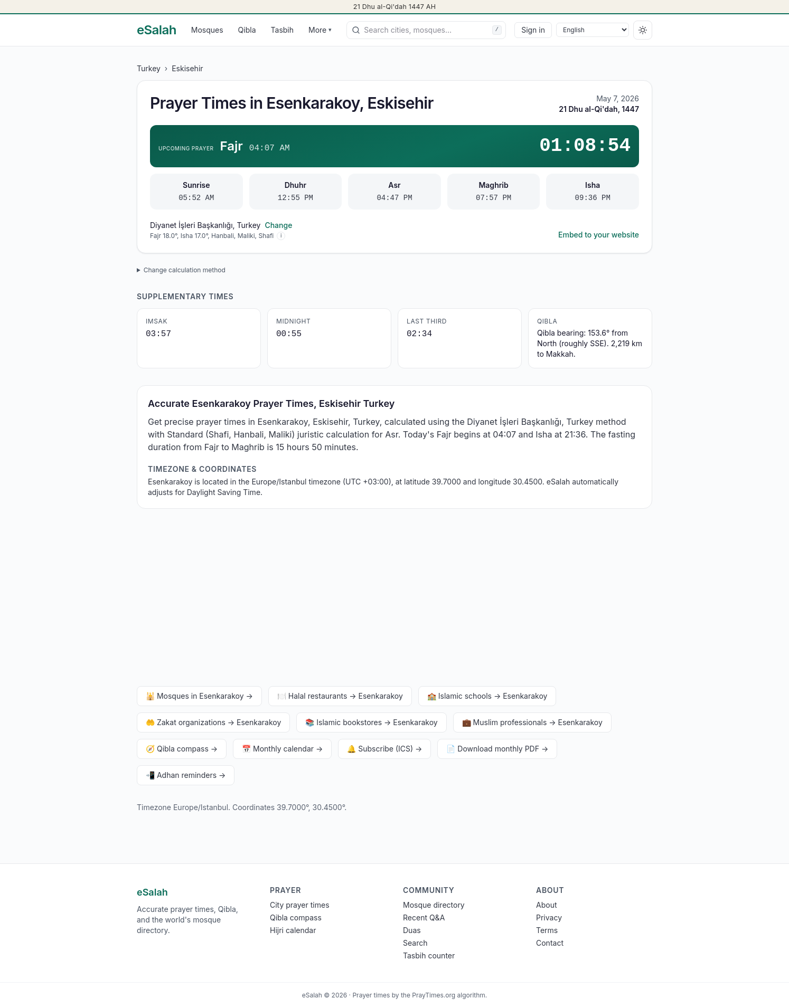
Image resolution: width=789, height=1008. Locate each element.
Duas (412, 930)
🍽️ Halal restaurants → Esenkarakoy (340, 695)
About (546, 904)
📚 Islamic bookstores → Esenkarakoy (371, 722)
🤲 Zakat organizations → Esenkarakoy (213, 722)
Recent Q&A (424, 917)
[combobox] (426, 30)
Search (415, 942)
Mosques (207, 29)
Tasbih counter (429, 955)
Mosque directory (434, 904)
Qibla (247, 29)
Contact (549, 942)
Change (278, 225)
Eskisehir (187, 68)
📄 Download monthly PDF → (497, 748)
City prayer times (300, 904)
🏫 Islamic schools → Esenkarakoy (487, 695)
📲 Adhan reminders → (186, 775)
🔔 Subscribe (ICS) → (384, 748)
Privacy (549, 917)
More (320, 29)
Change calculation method (185, 270)
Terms (547, 930)
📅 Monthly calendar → (282, 748)
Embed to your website (598, 234)
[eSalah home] (156, 30)
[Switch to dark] (642, 30)
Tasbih (282, 29)
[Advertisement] (394, 599)
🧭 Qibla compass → (182, 748)
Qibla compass (296, 917)
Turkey (149, 68)
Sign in (533, 29)
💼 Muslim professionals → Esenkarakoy (532, 722)
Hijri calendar (293, 930)
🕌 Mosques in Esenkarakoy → (199, 695)
